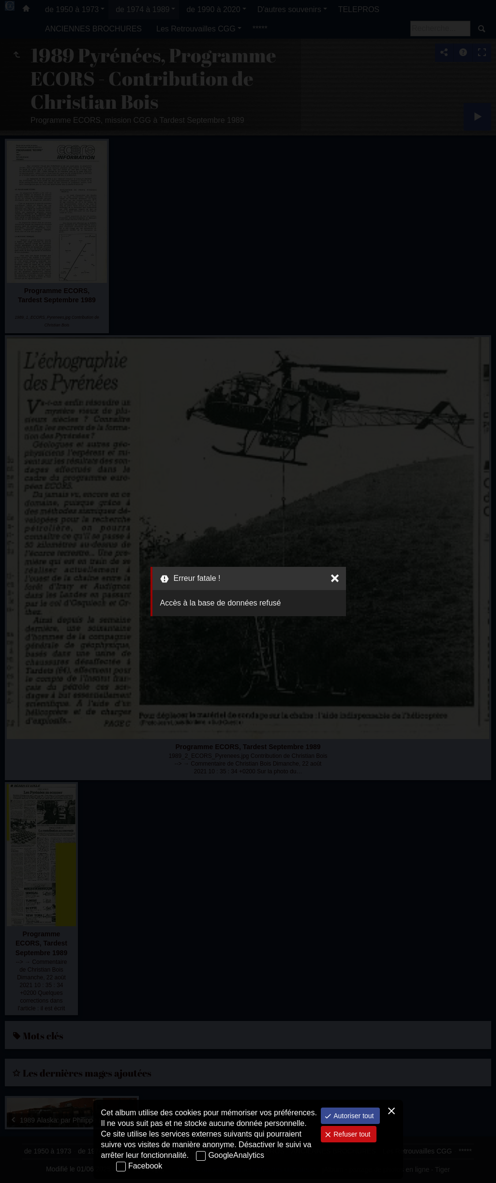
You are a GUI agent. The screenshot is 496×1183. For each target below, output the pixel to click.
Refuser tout (350, 1134)
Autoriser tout (352, 1116)
